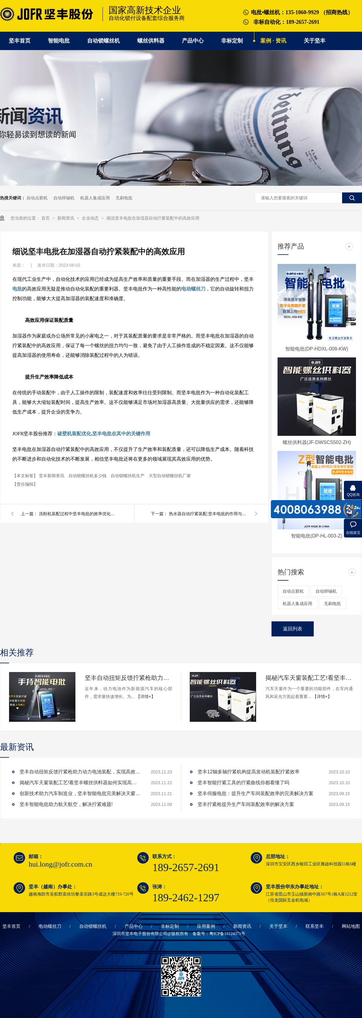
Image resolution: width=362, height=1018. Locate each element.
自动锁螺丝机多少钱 (88, 475)
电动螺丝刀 (193, 288)
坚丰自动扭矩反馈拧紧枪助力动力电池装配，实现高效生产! (128, 677)
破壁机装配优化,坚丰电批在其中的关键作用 (103, 433)
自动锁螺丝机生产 (128, 475)
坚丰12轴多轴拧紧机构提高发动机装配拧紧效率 (249, 771)
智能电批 (59, 41)
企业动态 (91, 218)
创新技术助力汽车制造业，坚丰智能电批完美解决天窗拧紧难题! (80, 793)
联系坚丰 (315, 926)
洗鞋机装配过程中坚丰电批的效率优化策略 (78, 513)
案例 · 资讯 (273, 41)
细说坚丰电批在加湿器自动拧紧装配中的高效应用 (152, 218)
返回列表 (292, 628)
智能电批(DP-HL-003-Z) (316, 535)
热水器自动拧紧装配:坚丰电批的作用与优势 (208, 513)
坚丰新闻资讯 (52, 475)
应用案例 (206, 926)
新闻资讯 (66, 218)
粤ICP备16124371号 (227, 933)
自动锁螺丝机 (103, 41)
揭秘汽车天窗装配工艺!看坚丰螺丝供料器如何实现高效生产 (309, 677)
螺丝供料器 (150, 41)
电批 (17, 288)
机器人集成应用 (95, 197)
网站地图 (351, 926)
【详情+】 (145, 696)
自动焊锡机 (64, 197)
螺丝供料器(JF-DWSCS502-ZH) (317, 442)
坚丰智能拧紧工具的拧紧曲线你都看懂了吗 (243, 782)
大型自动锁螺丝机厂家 (170, 475)
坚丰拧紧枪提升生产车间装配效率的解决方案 (246, 804)
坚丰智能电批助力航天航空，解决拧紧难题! (66, 804)
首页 (46, 218)
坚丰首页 (19, 41)
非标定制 (232, 41)
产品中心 (193, 41)
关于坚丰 (314, 41)
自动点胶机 (37, 197)
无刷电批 (124, 197)
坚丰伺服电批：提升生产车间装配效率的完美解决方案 (255, 793)
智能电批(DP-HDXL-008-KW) (316, 348)
